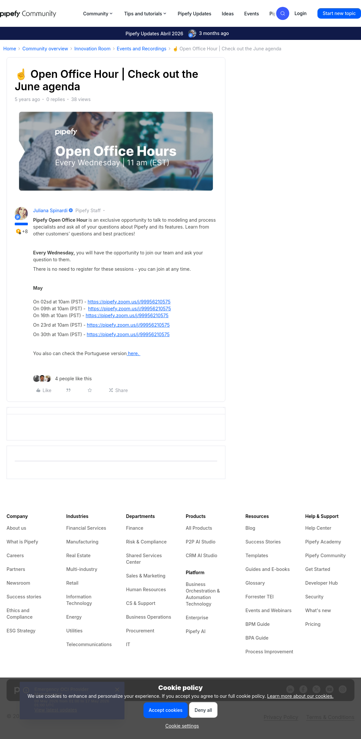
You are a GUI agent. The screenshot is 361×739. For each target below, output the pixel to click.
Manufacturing (82, 541)
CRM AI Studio (201, 555)
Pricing (313, 624)
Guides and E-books (267, 569)
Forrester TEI (259, 596)
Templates (256, 555)
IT (128, 644)
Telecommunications (89, 644)
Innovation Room (92, 48)
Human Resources (146, 589)
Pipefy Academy (323, 541)
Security (314, 596)
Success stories (24, 596)
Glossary (255, 583)
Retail (72, 583)
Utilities (74, 630)
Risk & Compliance (146, 541)
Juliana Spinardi (50, 210)
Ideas (228, 13)
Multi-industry (81, 569)
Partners (16, 569)
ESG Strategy (21, 630)
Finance (134, 528)
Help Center (318, 528)
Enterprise (197, 617)
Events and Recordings (141, 48)
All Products (199, 528)
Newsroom (18, 583)
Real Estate (78, 555)
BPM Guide (257, 624)
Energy (74, 617)
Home (9, 48)
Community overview (45, 48)
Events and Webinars (268, 610)
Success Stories (263, 541)
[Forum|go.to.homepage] (39, 13)
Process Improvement (269, 651)
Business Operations (148, 617)
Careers (15, 555)
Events (251, 13)
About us (16, 528)
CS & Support (141, 603)
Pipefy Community (325, 555)
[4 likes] (62, 378)
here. (134, 353)
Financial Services (86, 528)
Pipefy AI (195, 631)
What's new (318, 610)
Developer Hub (321, 583)
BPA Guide (256, 638)
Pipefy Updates (195, 13)
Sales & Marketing (145, 575)
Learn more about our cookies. (300, 696)
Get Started (317, 569)
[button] (339, 13)
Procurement (140, 630)
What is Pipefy (22, 541)
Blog (250, 528)
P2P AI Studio (201, 541)
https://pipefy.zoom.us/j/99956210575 (129, 301)
